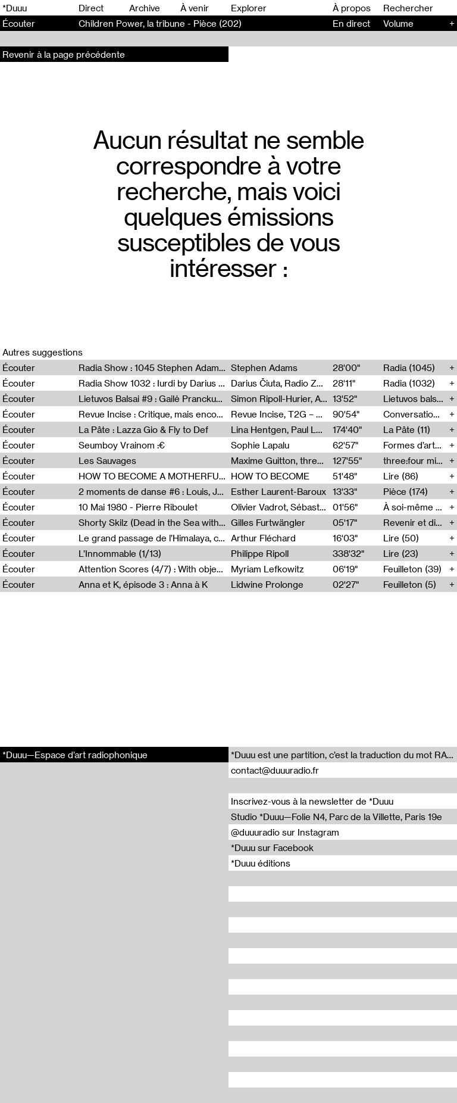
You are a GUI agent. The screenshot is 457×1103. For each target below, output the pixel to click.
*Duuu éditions (260, 863)
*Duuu (14, 7)
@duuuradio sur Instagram (285, 832)
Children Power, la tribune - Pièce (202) (160, 23)
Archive (144, 7)
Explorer (249, 7)
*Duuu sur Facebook (272, 847)
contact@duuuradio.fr (275, 770)
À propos (352, 7)
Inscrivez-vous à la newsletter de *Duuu (312, 801)
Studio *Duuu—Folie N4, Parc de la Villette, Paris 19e (336, 816)
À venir (194, 7)
